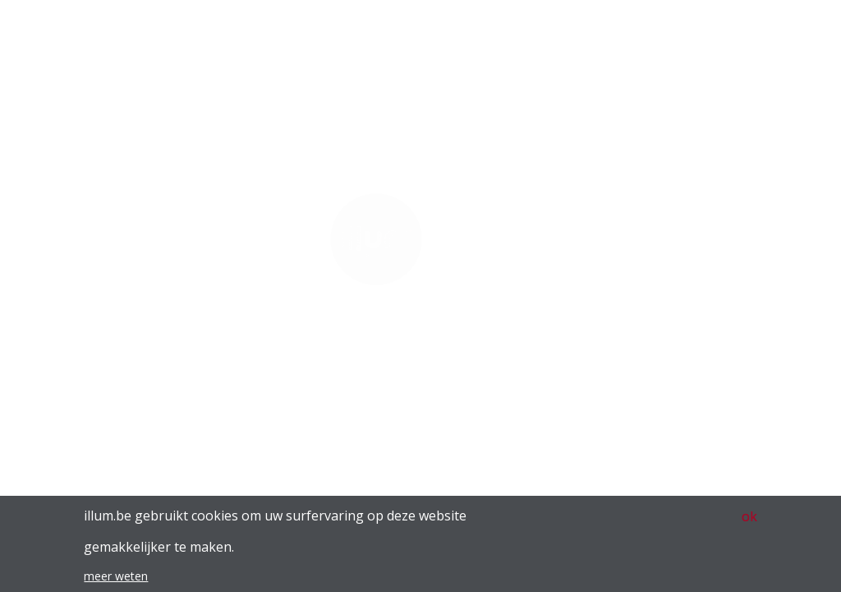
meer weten (116, 582)
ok (749, 522)
